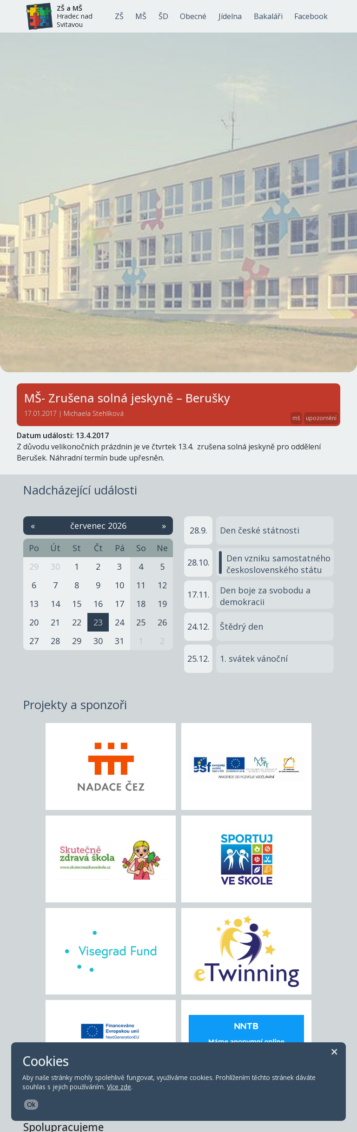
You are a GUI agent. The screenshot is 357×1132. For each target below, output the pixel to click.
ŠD (163, 16)
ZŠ (119, 16)
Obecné (193, 16)
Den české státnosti (259, 530)
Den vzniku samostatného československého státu (278, 564)
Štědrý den (241, 626)
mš (296, 418)
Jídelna (230, 16)
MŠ (140, 16)
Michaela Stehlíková (94, 413)
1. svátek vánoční (254, 658)
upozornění (321, 418)
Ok (31, 1104)
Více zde (119, 1086)
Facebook (311, 16)
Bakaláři (268, 16)
